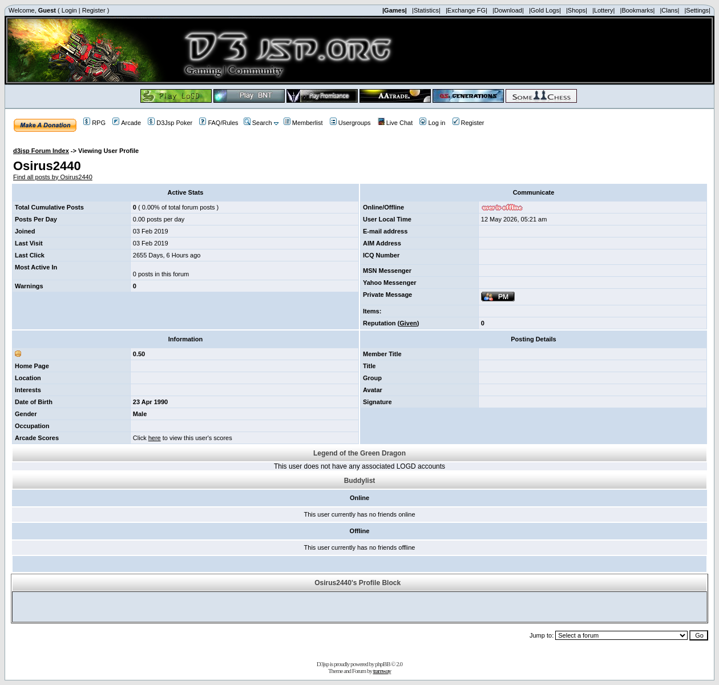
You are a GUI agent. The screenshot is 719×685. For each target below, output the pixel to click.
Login (69, 10)
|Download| (508, 10)
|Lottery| (603, 10)
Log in (432, 122)
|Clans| (669, 10)
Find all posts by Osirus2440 (52, 177)
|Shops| (576, 10)
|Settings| (697, 10)
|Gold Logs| (545, 10)
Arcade (126, 122)
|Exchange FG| (466, 10)
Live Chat (395, 122)
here (154, 437)
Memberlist (303, 122)
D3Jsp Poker (170, 122)
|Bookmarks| (637, 10)
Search (258, 122)
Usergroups (350, 122)
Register (94, 10)
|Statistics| (426, 10)
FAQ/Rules (218, 122)
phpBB (382, 663)
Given (408, 323)
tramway (382, 670)
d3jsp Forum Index (41, 150)
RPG (94, 122)
